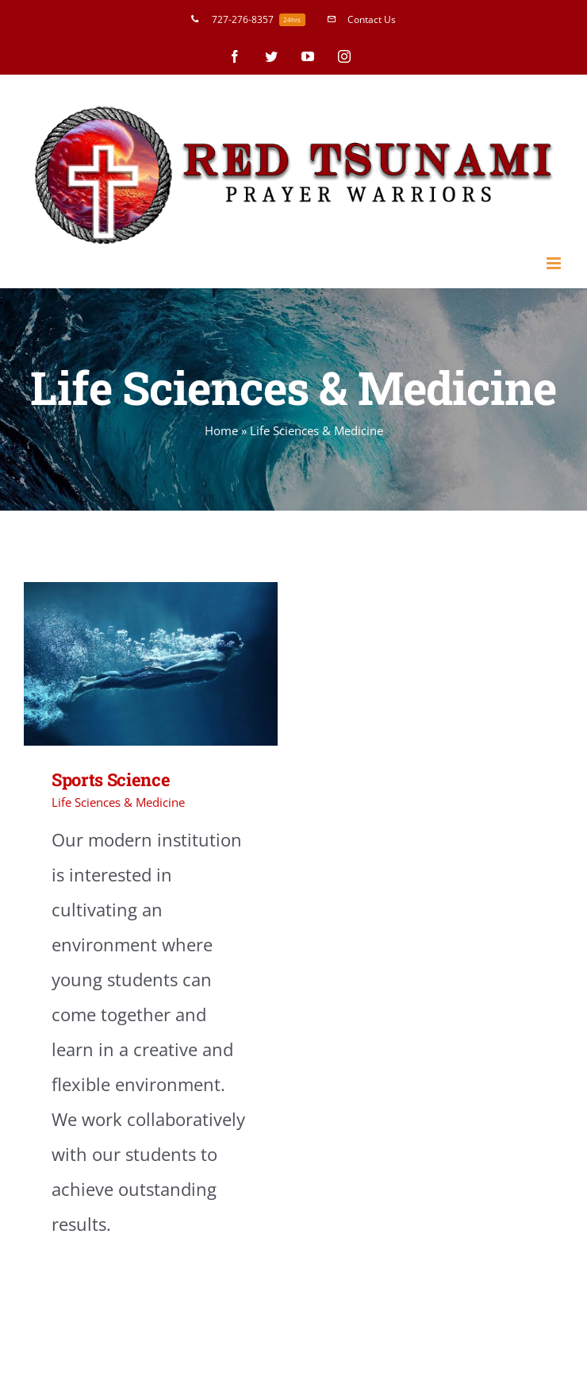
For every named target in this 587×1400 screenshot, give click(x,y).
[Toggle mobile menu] (555, 263)
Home (221, 430)
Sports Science (111, 779)
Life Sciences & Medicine (118, 802)
